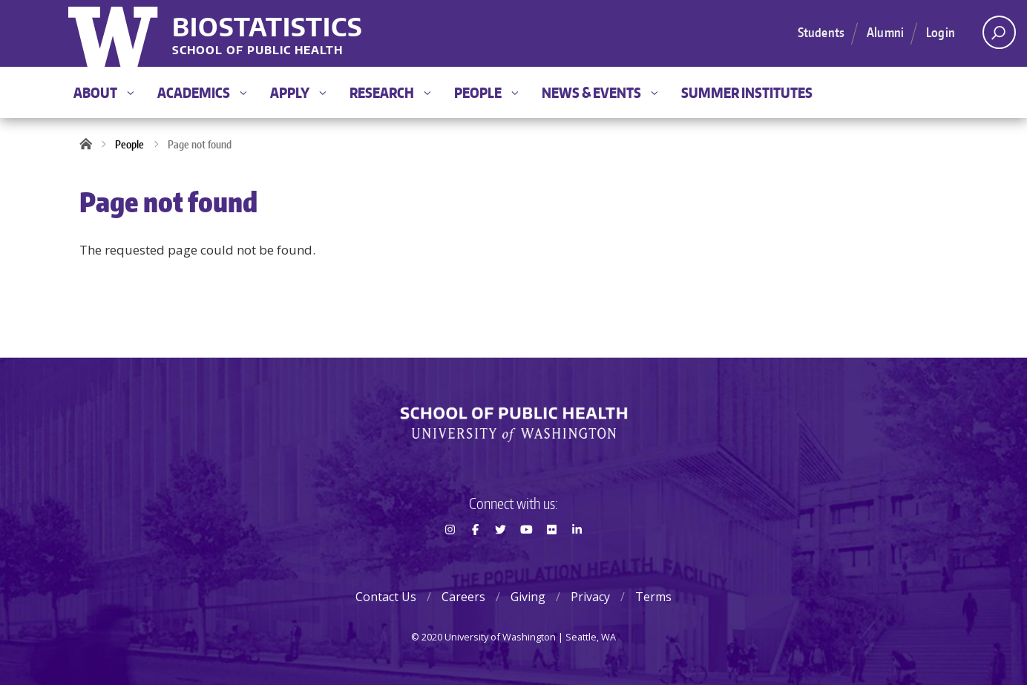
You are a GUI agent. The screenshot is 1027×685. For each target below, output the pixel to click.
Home (90, 144)
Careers (463, 597)
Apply (298, 92)
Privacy (590, 597)
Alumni (885, 32)
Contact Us (385, 597)
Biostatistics (267, 26)
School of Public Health (257, 50)
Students (821, 32)
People (486, 92)
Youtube (526, 556)
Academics (201, 92)
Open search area (993, 36)
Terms (653, 597)
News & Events (599, 92)
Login (940, 32)
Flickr (551, 556)
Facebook (475, 556)
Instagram (450, 556)
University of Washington (114, 33)
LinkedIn (577, 556)
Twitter (501, 556)
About (103, 92)
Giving (528, 597)
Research (390, 92)
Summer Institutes (747, 92)
